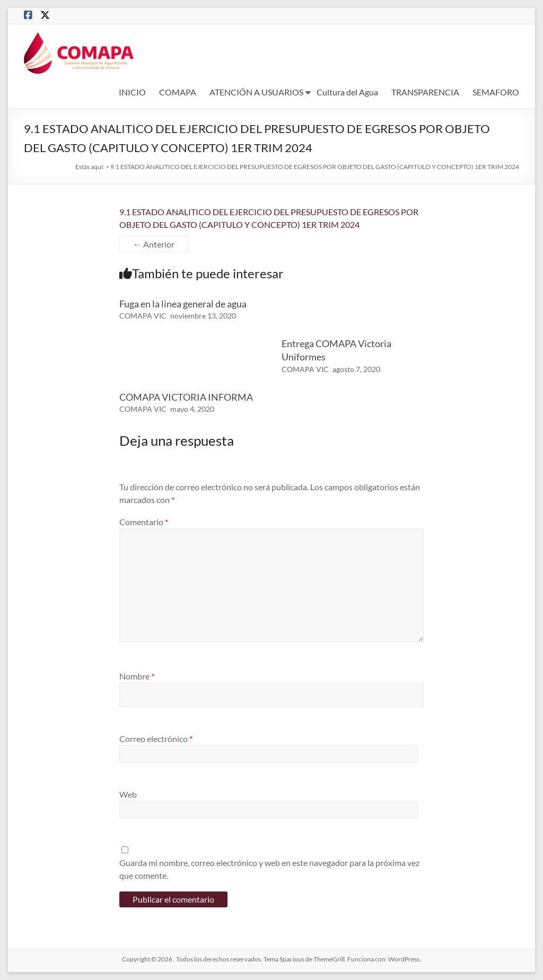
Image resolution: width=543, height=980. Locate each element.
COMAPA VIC (143, 315)
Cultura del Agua (347, 92)
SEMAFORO (495, 92)
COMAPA (177, 92)
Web (128, 794)
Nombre (136, 676)
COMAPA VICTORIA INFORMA (186, 397)
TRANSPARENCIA (425, 92)
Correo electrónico (155, 739)
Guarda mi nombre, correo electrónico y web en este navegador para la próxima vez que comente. (269, 869)
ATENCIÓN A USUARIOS (256, 92)
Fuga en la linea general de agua (183, 304)
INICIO (132, 92)
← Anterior (153, 244)
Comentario (143, 522)
